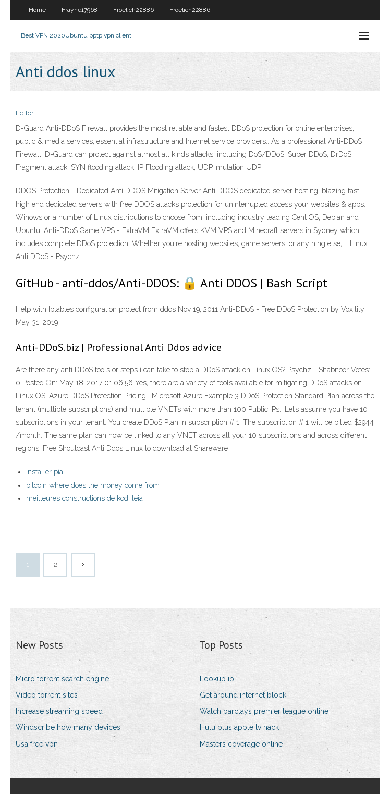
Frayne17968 (80, 10)
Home (37, 10)
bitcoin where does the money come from (93, 485)
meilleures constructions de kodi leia (84, 498)
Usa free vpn (37, 744)
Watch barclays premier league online (264, 711)
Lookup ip (217, 679)
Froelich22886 (133, 10)
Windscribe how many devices (68, 727)
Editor (25, 113)
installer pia (44, 472)
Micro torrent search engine (62, 679)
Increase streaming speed (59, 711)
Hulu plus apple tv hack (239, 727)
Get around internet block (243, 695)
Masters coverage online (241, 744)
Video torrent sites (47, 695)
